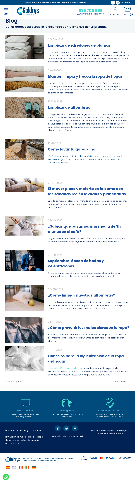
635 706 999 (88, 11)
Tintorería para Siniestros (74, 2)
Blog (26, 439)
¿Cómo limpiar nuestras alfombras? (81, 303)
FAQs (19, 439)
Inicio (8, 22)
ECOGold (125, 2)
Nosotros (9, 439)
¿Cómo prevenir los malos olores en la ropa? (88, 336)
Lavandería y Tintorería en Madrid (66, 444)
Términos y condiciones (102, 439)
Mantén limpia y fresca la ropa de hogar (85, 85)
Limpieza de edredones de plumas (79, 53)
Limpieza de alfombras (69, 116)
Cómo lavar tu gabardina (71, 157)
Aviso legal (122, 439)
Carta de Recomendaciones (110, 442)
